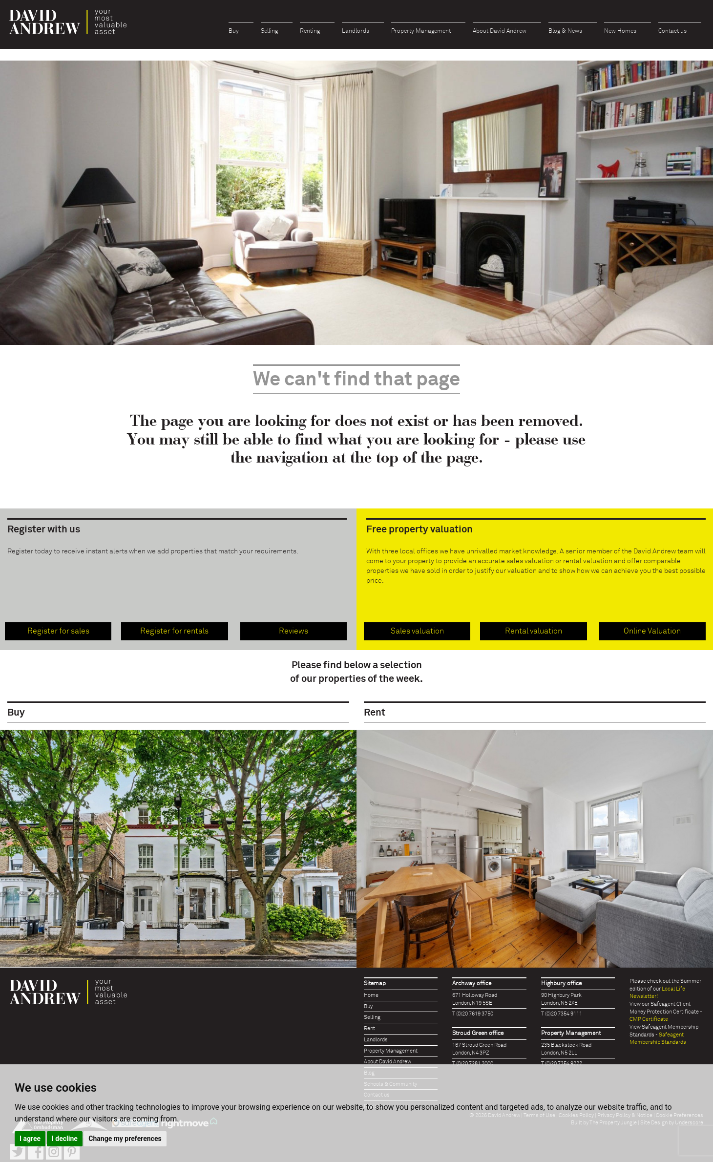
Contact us (672, 31)
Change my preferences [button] (124, 1138)
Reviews (293, 631)
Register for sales (58, 631)
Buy (234, 31)
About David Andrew (499, 31)
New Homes (620, 31)
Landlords (355, 31)
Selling (269, 31)
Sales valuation (417, 631)
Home (371, 995)
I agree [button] (30, 1138)
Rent (369, 1028)
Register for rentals (174, 631)
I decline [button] (65, 1138)
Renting (310, 31)
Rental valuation (533, 631)
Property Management (421, 31)
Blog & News (565, 31)
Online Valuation (652, 631)
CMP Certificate (648, 1019)
